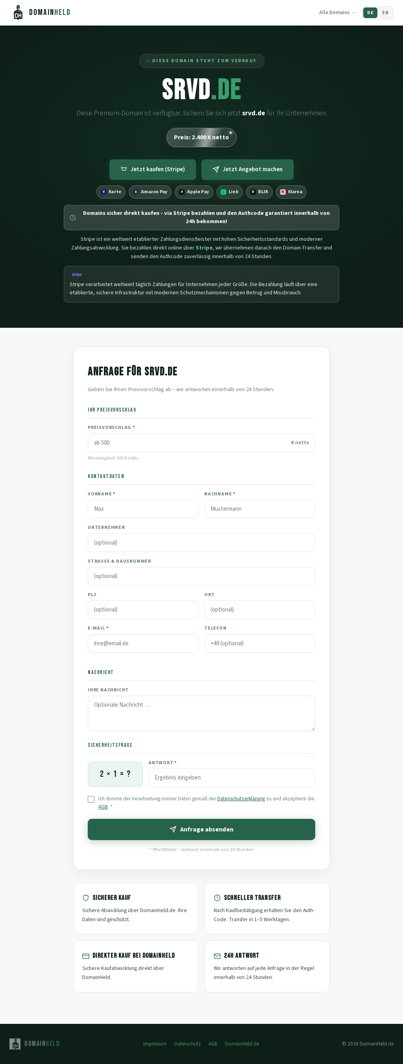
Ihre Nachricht (108, 690)
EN (385, 12)
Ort (209, 594)
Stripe (204, 248)
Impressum (154, 1043)
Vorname (101, 494)
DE (370, 12)
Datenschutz (187, 1043)
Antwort (162, 762)
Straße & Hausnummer (119, 561)
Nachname (219, 494)
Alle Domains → (337, 12)
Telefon (215, 628)
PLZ (92, 594)
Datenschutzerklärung (241, 798)
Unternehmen (106, 527)
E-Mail (98, 628)
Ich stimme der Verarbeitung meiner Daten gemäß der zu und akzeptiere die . (206, 802)
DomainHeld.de (242, 1043)
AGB (103, 807)
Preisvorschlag (111, 427)
